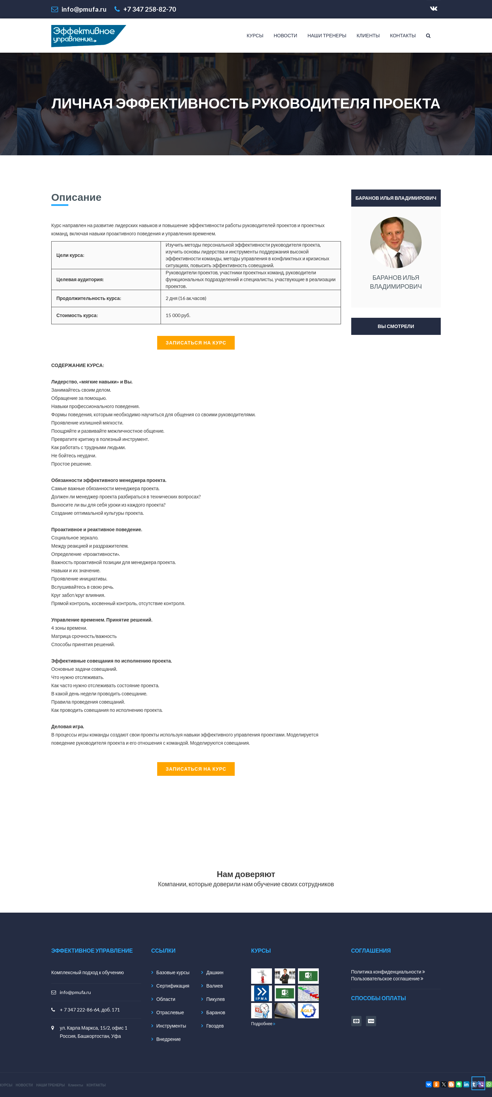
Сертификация (173, 986)
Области (165, 999)
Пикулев (215, 999)
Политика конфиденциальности (388, 972)
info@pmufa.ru (75, 992)
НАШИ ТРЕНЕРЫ (327, 35)
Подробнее (263, 1023)
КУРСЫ (255, 35)
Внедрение (168, 1039)
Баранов (216, 1012)
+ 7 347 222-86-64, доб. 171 (90, 1010)
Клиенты (368, 35)
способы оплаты (378, 998)
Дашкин (214, 972)
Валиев (214, 986)
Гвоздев (215, 1026)
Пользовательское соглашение (387, 978)
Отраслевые (170, 1012)
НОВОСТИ (285, 35)
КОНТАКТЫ (403, 35)
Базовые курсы (173, 972)
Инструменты (171, 1026)
